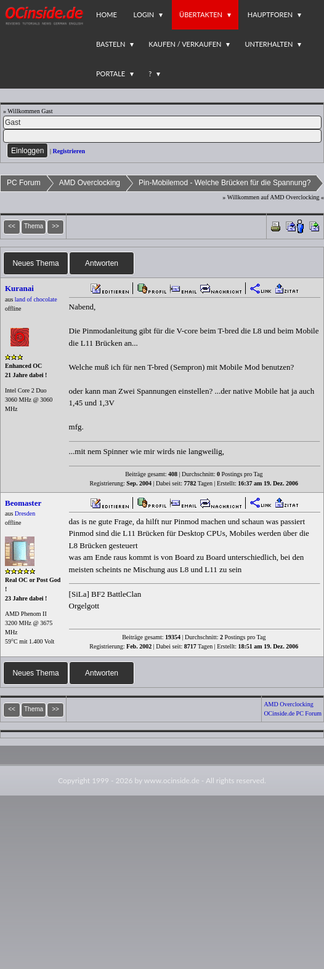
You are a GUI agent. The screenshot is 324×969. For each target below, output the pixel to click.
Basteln (110, 44)
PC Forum (24, 182)
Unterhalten (269, 44)
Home (106, 14)
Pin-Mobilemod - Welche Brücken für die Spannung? (224, 182)
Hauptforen (270, 14)
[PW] (162, 136)
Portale (110, 74)
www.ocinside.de (172, 780)
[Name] (162, 122)
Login (144, 14)
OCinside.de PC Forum (293, 713)
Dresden (25, 513)
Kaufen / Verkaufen (184, 44)
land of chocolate (36, 299)
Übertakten (200, 14)
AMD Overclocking (89, 182)
